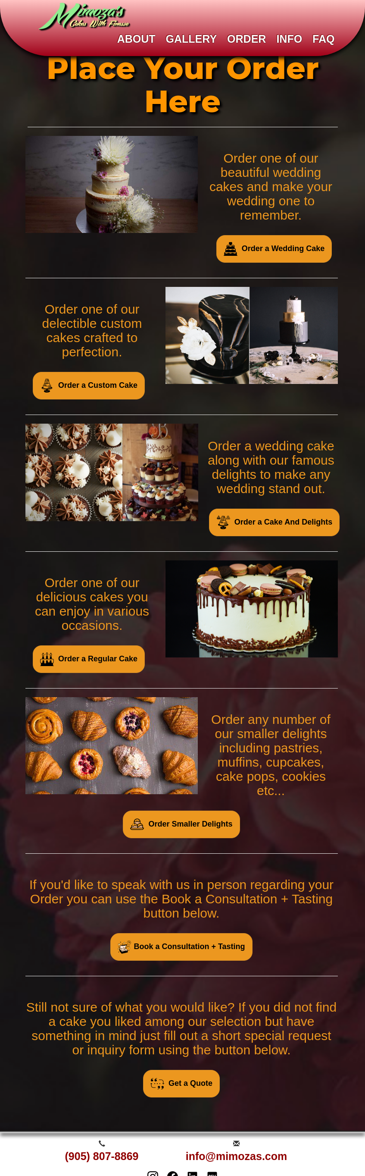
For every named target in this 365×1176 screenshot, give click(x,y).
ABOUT (136, 39)
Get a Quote (181, 1084)
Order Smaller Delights (181, 824)
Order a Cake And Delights (274, 522)
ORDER (246, 39)
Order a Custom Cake (88, 386)
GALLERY (191, 39)
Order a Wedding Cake (274, 249)
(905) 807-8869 (102, 1156)
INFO (289, 39)
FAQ (323, 39)
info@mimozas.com (236, 1156)
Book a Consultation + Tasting (181, 947)
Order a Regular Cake (88, 659)
